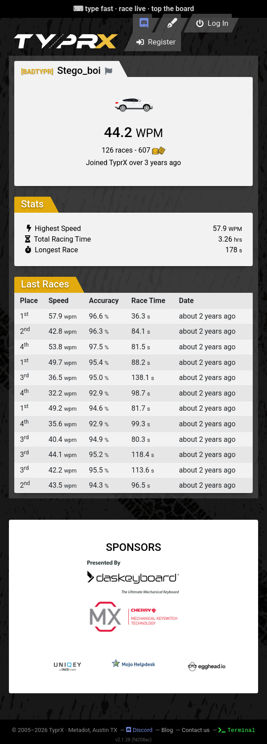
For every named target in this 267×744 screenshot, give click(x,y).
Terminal (236, 730)
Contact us (196, 730)
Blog (167, 730)
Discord (139, 730)
